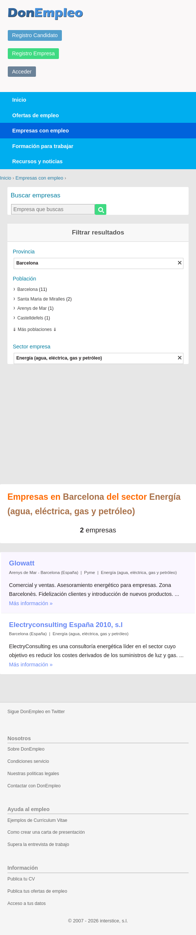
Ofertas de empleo (35, 115)
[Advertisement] (98, 425)
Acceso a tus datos (26, 903)
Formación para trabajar (42, 146)
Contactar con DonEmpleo (34, 785)
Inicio (19, 100)
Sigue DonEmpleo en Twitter (36, 711)
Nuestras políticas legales (33, 773)
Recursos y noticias (37, 161)
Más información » (31, 603)
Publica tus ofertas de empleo (37, 891)
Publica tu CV (21, 879)
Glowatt (21, 563)
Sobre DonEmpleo (25, 749)
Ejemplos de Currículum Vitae (37, 820)
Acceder (22, 72)
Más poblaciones (35, 329)
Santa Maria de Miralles (41, 299)
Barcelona (27, 289)
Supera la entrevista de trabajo (38, 844)
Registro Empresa (33, 53)
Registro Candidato (35, 35)
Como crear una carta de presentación (46, 832)
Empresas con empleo (40, 131)
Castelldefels (30, 318)
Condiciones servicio (28, 761)
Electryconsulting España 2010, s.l (66, 625)
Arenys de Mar (32, 308)
